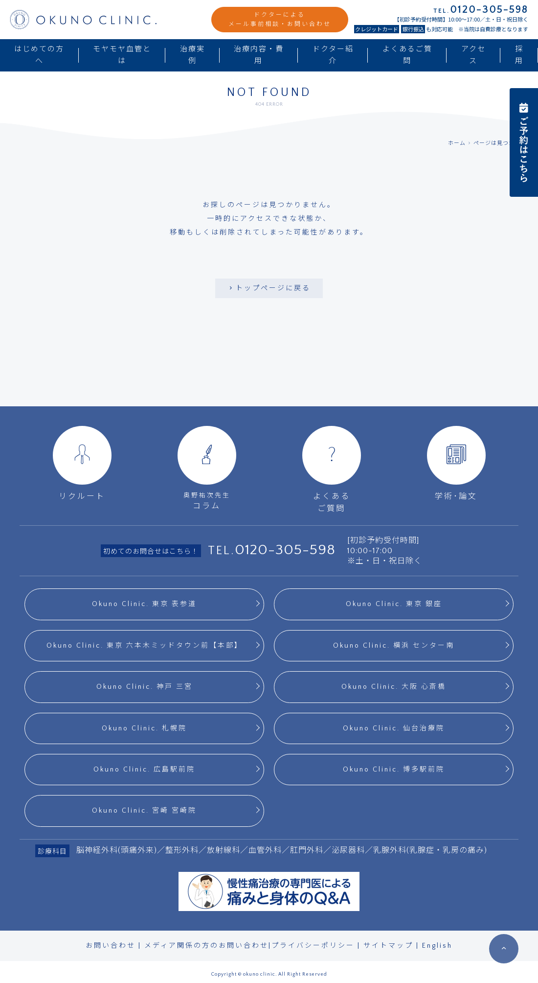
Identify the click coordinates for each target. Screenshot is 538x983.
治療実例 (192, 55)
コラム (206, 468)
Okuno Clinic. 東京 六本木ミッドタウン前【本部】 (144, 646)
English (437, 946)
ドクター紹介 (333, 55)
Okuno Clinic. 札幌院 (144, 728)
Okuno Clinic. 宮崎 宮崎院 (144, 811)
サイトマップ (388, 946)
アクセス (473, 55)
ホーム (457, 143)
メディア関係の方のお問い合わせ (206, 946)
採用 (519, 55)
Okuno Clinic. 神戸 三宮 (144, 687)
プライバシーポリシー (313, 946)
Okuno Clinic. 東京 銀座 (394, 604)
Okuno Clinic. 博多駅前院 (394, 769)
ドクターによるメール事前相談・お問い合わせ (279, 19)
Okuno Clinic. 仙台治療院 (394, 728)
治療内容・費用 (259, 55)
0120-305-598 (285, 550)
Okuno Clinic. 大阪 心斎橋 (393, 687)
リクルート (82, 463)
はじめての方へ (39, 55)
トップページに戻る (269, 288)
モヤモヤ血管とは (122, 55)
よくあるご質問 (407, 55)
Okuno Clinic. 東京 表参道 (144, 604)
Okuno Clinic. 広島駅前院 (144, 769)
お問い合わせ (110, 946)
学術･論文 (456, 463)
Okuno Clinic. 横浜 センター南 (393, 646)
